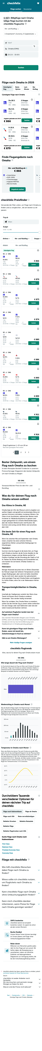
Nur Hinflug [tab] (35, 88)
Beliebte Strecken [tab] (9, 821)
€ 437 (6, 18)
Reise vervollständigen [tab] (26, 816)
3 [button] (25, 452)
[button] (3, 3)
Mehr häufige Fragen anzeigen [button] (21, 642)
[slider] (39, 232)
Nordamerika (16, 996)
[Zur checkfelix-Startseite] (13, 3)
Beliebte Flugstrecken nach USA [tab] (14, 831)
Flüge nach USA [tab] (8, 816)
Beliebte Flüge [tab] (8, 826)
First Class (5, 844)
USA (23, 996)
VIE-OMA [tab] (21, 480)
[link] (18, 189)
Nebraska (29, 996)
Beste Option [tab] (17, 88)
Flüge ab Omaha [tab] (31, 811)
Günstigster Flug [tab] (7, 88)
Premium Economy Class (11, 850)
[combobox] (12, 29)
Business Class (7, 847)
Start (8, 996)
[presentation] (26, 24)
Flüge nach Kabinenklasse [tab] (12, 811)
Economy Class (7, 853)
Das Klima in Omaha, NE (14, 505)
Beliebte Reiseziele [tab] (26, 821)
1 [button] (16, 452)
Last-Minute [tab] (26, 88)
